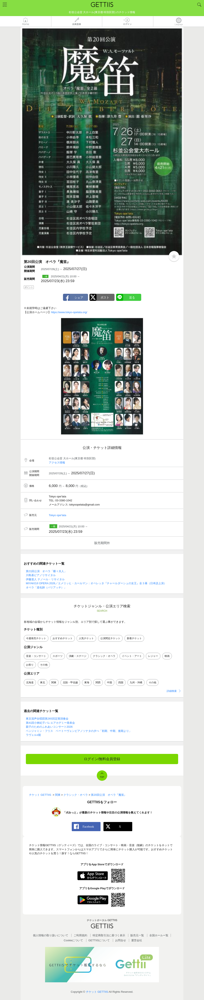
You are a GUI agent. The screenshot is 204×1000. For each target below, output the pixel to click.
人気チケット (86, 638)
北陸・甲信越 (70, 682)
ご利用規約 (80, 935)
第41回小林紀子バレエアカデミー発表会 (50, 722)
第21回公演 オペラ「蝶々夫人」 (46, 571)
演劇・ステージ (77, 656)
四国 (120, 682)
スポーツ (58, 656)
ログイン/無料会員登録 (102, 759)
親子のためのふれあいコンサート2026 (49, 726)
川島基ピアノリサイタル (41, 575)
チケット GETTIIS (97, 991)
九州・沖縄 (136, 682)
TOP (102, 777)
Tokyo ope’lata (57, 515)
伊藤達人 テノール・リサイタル (45, 579)
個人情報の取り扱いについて (50, 935)
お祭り (30, 664)
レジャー (153, 656)
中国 (109, 682)
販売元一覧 (137, 935)
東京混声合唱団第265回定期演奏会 (47, 718)
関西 (98, 682)
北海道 (30, 682)
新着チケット (134, 638)
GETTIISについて (99, 940)
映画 (167, 656)
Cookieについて (73, 940)
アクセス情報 (57, 462)
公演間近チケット (110, 638)
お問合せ (120, 940)
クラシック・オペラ (104, 656)
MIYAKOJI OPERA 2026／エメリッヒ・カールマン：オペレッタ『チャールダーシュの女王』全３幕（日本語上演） (96, 583)
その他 (44, 664)
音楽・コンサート (36, 656)
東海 (86, 682)
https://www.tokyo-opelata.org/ (69, 312)
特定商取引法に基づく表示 (109, 935)
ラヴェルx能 (33, 734)
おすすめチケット (63, 638)
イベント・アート (132, 656)
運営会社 (136, 940)
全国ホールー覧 (158, 935)
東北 (42, 682)
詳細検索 (172, 691)
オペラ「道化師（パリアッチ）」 (46, 587)
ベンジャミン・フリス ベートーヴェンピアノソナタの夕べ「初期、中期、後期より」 (79, 730)
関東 (53, 682)
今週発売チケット (36, 638)
